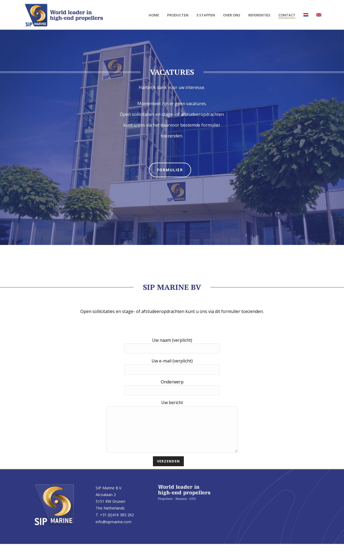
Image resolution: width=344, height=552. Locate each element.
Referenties (259, 15)
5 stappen (205, 15)
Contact (286, 15)
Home (154, 15)
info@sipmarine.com (113, 529)
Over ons (231, 15)
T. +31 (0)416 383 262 (115, 522)
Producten (177, 15)
